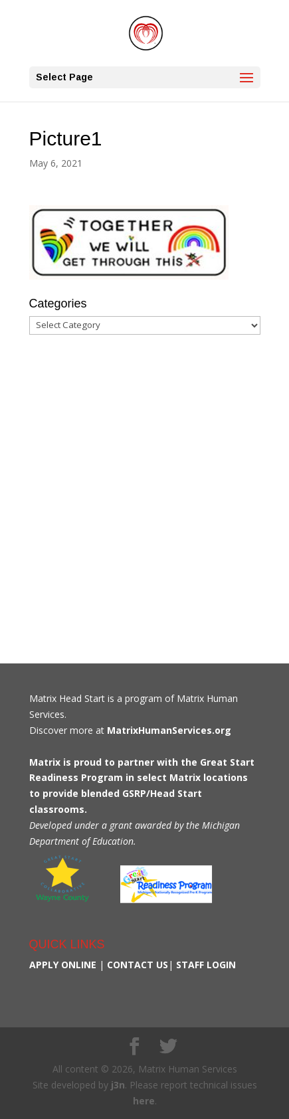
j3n (118, 1084)
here (144, 1100)
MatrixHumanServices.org (169, 730)
